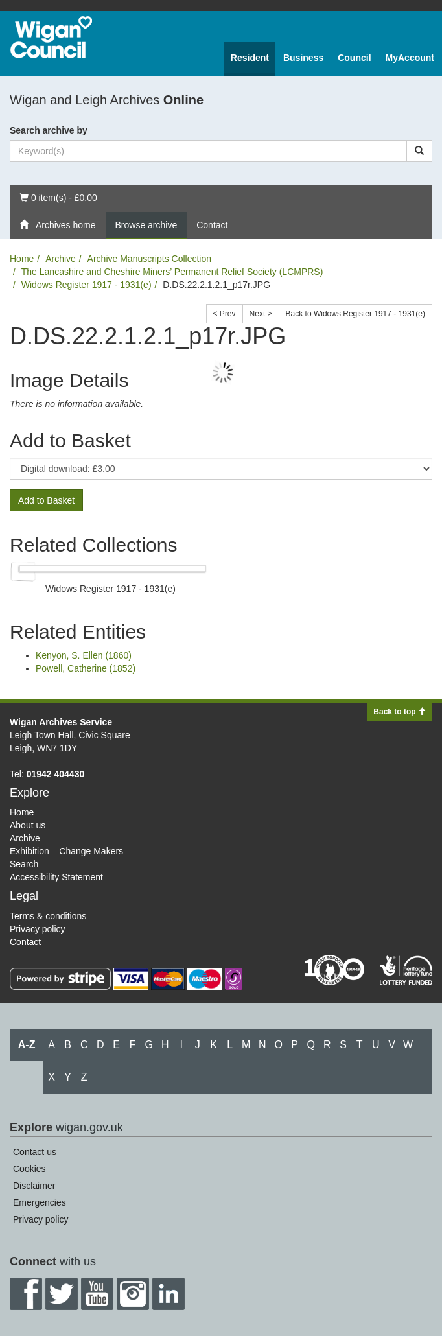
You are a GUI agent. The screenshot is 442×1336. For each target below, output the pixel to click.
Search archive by (48, 130)
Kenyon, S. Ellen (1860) (84, 655)
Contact (211, 225)
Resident (250, 58)
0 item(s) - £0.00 (58, 197)
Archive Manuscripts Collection (149, 258)
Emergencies (39, 1202)
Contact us (34, 1152)
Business (303, 58)
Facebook (26, 1294)
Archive (60, 258)
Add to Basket (46, 500)
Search (24, 864)
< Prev (224, 313)
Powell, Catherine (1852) (85, 668)
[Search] (419, 151)
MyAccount (410, 58)
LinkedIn (168, 1294)
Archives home (57, 225)
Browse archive (146, 225)
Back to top (399, 711)
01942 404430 (56, 774)
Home (22, 258)
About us (27, 825)
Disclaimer (34, 1185)
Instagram (133, 1294)
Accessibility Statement (56, 877)
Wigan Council (51, 37)
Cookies (29, 1169)
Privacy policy (37, 929)
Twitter (61, 1294)
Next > (261, 313)
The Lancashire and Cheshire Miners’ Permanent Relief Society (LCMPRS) (172, 271)
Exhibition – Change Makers (66, 851)
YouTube (97, 1294)
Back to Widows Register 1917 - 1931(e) (355, 313)
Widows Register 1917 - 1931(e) (86, 284)
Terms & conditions (48, 916)
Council (354, 58)
